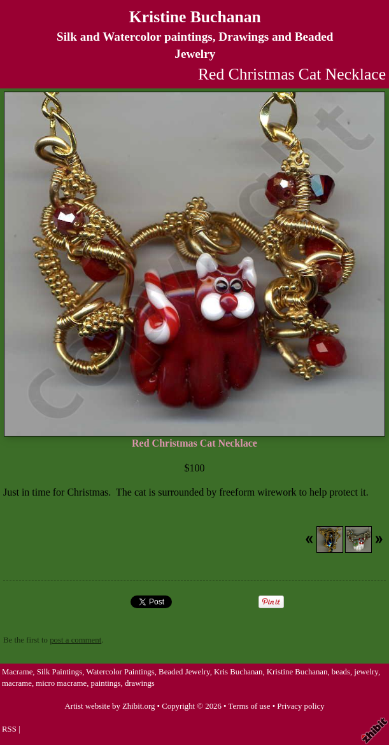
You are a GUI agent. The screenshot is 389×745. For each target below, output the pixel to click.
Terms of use (250, 706)
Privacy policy (300, 706)
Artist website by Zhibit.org (109, 706)
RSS (9, 729)
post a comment (75, 640)
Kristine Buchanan (195, 17)
